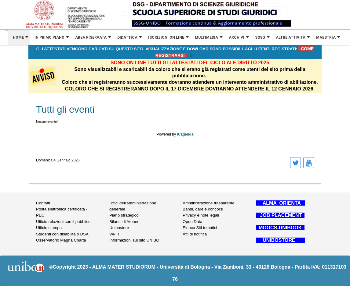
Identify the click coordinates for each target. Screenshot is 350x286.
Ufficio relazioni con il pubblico (63, 221)
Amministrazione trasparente (209, 203)
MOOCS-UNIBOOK (280, 227)
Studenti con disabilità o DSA (62, 234)
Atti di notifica (195, 234)
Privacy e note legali (201, 215)
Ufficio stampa (49, 227)
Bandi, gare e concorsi (203, 209)
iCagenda (185, 134)
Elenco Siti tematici (200, 227)
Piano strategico (124, 215)
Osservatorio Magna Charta (61, 240)
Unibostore (119, 227)
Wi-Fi (114, 234)
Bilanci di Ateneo (124, 221)
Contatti (43, 203)
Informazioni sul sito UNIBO (134, 240)
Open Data (192, 221)
